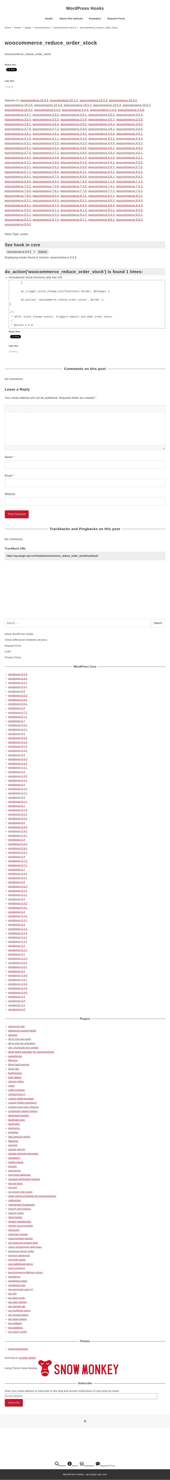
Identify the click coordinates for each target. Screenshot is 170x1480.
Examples (87, 1464)
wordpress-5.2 (16, 945)
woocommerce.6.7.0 (46, 176)
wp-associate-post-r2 (20, 1289)
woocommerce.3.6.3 (74, 124)
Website (10, 494)
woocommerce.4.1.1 (46, 138)
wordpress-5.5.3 (17, 886)
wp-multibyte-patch (19, 1310)
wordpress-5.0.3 (17, 958)
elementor (14, 1128)
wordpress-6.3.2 (17, 776)
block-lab (13, 1069)
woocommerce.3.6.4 (101, 124)
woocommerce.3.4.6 (131, 110)
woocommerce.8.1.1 (74, 195)
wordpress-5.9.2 (17, 831)
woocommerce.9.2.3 (129, 210)
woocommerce (16, 1268)
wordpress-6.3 (16, 784)
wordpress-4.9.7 (17, 979)
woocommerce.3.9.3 (74, 133)
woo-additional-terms (20, 1264)
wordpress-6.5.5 (17, 738)
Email (9, 475)
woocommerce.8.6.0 (129, 200)
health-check (15, 1162)
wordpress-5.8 (16, 856)
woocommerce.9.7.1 (74, 219)
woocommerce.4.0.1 (129, 133)
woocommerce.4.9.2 (18, 157)
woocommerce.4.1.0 (18, 138)
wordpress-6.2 (16, 797)
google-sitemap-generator (23, 1153)
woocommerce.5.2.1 (129, 157)
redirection (14, 1200)
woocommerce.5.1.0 (74, 157)
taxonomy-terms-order (21, 1251)
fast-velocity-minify (19, 1136)
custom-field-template (21, 1098)
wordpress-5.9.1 (17, 835)
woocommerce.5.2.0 (101, 157)
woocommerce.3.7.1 (46, 129)
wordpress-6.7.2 (17, 712)
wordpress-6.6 (16, 733)
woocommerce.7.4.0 (74, 186)
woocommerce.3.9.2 (46, 133)
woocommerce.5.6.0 (74, 167)
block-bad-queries (18, 1064)
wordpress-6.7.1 (17, 716)
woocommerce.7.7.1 (101, 191)
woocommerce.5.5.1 (18, 167)
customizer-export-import (22, 1111)
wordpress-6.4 (16, 772)
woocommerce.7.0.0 (74, 181)
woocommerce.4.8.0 (74, 152)
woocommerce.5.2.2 (18, 162)
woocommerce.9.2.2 (101, 210)
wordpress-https (17, 1281)
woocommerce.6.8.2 (129, 176)
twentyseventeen (18, 1349)
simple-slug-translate (20, 1225)
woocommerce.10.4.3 (48, 105)
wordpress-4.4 (16, 1005)
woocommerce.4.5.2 (46, 148)
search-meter (16, 1213)
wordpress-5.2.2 (17, 937)
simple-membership (19, 1221)
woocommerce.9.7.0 (46, 219)
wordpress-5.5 (16, 899)
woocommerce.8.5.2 (101, 200)
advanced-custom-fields (22, 1030)
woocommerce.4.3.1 (18, 143)
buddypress (15, 1073)
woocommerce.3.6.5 (129, 124)
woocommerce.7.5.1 (129, 186)
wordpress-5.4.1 (17, 907)
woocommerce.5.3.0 (46, 162)
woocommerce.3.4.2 (47, 110)
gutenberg (14, 1158)
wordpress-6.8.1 (17, 704)
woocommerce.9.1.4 (74, 210)
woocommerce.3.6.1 (18, 124)
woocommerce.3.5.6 (74, 119)
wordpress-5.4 (16, 912)
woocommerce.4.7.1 (46, 152)
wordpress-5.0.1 (17, 967)
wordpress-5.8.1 (17, 852)
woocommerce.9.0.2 (18, 210)
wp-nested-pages (18, 1315)
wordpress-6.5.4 (17, 742)
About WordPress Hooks (19, 634)
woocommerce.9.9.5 (18, 224)
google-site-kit (16, 1149)
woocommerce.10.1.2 (64, 100)
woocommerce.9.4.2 (74, 214)
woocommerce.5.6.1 (101, 167)
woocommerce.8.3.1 (18, 200)
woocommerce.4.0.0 (101, 133)
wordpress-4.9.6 (17, 984)
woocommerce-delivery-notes (25, 1272)
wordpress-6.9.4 (17, 674)
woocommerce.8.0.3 (46, 195)
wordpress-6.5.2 (17, 750)
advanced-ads (16, 1026)
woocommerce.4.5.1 (18, 148)
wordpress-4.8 (16, 1001)
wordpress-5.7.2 (17, 861)
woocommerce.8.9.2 (101, 205)
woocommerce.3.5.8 (129, 119)
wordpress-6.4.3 (17, 759)
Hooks (60, 1464)
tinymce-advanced (19, 1255)
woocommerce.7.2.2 (18, 186)
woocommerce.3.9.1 (18, 133)
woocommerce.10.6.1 (136, 105)
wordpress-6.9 (16, 691)
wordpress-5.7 (16, 869)
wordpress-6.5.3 (17, 746)
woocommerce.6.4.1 (101, 172)
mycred (12, 1187)
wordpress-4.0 (16, 1009)
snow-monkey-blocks (20, 1238)
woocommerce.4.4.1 (129, 143)
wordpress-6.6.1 (17, 729)
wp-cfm (12, 1293)
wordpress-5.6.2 (17, 873)
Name (9, 457)
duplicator (14, 1124)
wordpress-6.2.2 (17, 788)
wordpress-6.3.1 (17, 780)
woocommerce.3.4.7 (18, 114)
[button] (8, 408)
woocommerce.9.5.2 (18, 219)
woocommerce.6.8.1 (101, 176)
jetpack (12, 1166)
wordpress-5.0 (16, 971)
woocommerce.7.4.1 (101, 186)
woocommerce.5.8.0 (46, 172)
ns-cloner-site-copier (20, 1192)
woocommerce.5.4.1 (101, 162)
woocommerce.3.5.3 (129, 114)
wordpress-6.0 (16, 822)
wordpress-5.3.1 (17, 920)
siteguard (13, 1230)
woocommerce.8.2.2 (129, 195)
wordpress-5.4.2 (17, 903)
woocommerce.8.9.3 (129, 205)
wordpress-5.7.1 (17, 865)
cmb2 (11, 1086)
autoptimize (15, 1056)
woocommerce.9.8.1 (101, 219)
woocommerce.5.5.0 (129, 162)
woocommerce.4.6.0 (74, 148)
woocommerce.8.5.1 (74, 200)
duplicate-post (16, 1119)
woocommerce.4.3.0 (129, 138)
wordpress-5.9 (16, 839)
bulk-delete (14, 1077)
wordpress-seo (17, 1285)
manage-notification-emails (24, 1179)
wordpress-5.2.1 (17, 941)
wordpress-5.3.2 (17, 916)
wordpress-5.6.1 (17, 878)
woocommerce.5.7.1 (18, 172)
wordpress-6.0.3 (17, 810)
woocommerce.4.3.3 (74, 143)
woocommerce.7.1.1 (129, 181)
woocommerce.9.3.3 (46, 214)
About (73, 1464)
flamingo (13, 1141)
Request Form (13, 645)
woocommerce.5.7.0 (129, 167)
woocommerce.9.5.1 (129, 214)
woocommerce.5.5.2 (46, 167)
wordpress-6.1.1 (17, 801)
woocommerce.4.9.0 (101, 152)
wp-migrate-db (16, 1306)
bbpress (13, 1060)
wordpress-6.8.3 (17, 695)
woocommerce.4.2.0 (74, 138)
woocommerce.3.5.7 (101, 119)
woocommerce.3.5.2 (101, 114)
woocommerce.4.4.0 (101, 143)
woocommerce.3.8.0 (74, 129)
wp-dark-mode (16, 1298)
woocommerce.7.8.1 (129, 191)
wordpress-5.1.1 (17, 950)
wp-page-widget (17, 1319)
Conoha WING (27, 1358)
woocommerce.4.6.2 (129, 148)
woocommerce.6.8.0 (74, 176)
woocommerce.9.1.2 (46, 210)
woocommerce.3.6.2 (46, 124)
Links (8, 651)
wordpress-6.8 (16, 708)
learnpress (14, 1170)
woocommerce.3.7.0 (18, 129)
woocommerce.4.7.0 (18, 152)
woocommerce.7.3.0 (46, 186)
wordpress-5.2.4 (17, 929)
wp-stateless (15, 1327)
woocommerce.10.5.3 (107, 105)
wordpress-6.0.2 (17, 814)
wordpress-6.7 (16, 721)
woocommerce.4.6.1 (101, 148)
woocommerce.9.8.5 (129, 219)
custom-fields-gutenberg (22, 1102)
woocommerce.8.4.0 (46, 200)
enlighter (13, 1132)
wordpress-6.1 (16, 806)
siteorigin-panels (18, 1234)
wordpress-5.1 (16, 954)
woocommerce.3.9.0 (129, 129)
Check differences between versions (26, 639)
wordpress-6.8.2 (17, 699)
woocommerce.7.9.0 (18, 195)
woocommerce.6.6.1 (18, 176)
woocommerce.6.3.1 (74, 172)
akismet (12, 1035)
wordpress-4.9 (16, 996)
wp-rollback (15, 1323)
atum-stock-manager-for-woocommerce (31, 1052)
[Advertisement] (85, 591)
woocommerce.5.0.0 (46, 157)
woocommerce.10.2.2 (93, 100)
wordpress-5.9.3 (17, 827)
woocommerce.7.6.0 (18, 191)
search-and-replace (19, 1209)
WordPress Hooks (85, 8)
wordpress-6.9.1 (17, 687)
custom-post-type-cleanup (23, 1107)
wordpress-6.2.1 (17, 793)
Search (158, 623)
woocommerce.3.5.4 (18, 119)
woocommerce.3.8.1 (101, 129)
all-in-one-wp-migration (21, 1043)
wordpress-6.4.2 (17, 763)
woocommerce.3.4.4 (75, 110)
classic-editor (16, 1081)
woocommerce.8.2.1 (101, 195)
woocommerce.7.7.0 (74, 191)
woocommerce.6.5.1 (129, 172)
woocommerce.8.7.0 (46, 205)
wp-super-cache (17, 1331)
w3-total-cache (17, 1259)
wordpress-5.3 (16, 924)
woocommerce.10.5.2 (78, 105)
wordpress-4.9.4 (17, 992)
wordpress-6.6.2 (17, 725)
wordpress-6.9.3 (17, 678)
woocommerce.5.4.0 (74, 162)
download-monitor (18, 1115)
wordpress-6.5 (16, 755)
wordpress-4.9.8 (17, 975)
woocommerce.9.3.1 (18, 214)
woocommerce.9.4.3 (101, 214)
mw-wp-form (15, 1183)
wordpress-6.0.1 (17, 818)
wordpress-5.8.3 (17, 844)
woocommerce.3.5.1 (74, 114)
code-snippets (16, 1090)
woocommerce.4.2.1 (101, 138)
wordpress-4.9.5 (17, 988)
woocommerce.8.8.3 (74, 205)
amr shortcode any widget (23, 1047)
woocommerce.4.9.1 (129, 152)
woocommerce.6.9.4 (46, 181)
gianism (12, 1145)
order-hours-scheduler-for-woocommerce (32, 1196)
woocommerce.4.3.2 (46, 143)
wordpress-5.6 (16, 882)
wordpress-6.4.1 (17, 767)
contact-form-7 (16, 1094)
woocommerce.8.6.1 (18, 205)
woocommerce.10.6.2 (19, 110)
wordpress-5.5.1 (17, 895)
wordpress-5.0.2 (17, 963)
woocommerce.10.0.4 (34, 100)
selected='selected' (20, 252)
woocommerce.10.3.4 (123, 100)
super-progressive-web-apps (25, 1247)
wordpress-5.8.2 (17, 848)
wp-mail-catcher (17, 1302)
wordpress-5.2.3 (17, 933)
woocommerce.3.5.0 (46, 114)
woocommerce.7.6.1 (46, 191)
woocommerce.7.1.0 (101, 181)
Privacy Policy (13, 657)
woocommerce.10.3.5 (19, 105)
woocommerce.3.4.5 (103, 110)
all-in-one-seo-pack (19, 1039)
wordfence (14, 1276)
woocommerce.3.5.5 (46, 119)
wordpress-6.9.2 (17, 682)
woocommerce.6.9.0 (18, 181)
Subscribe (14, 1402)
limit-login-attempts (19, 1175)
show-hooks (15, 1217)
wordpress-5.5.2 (17, 890)
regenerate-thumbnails (21, 1204)
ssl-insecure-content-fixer (23, 1242)
